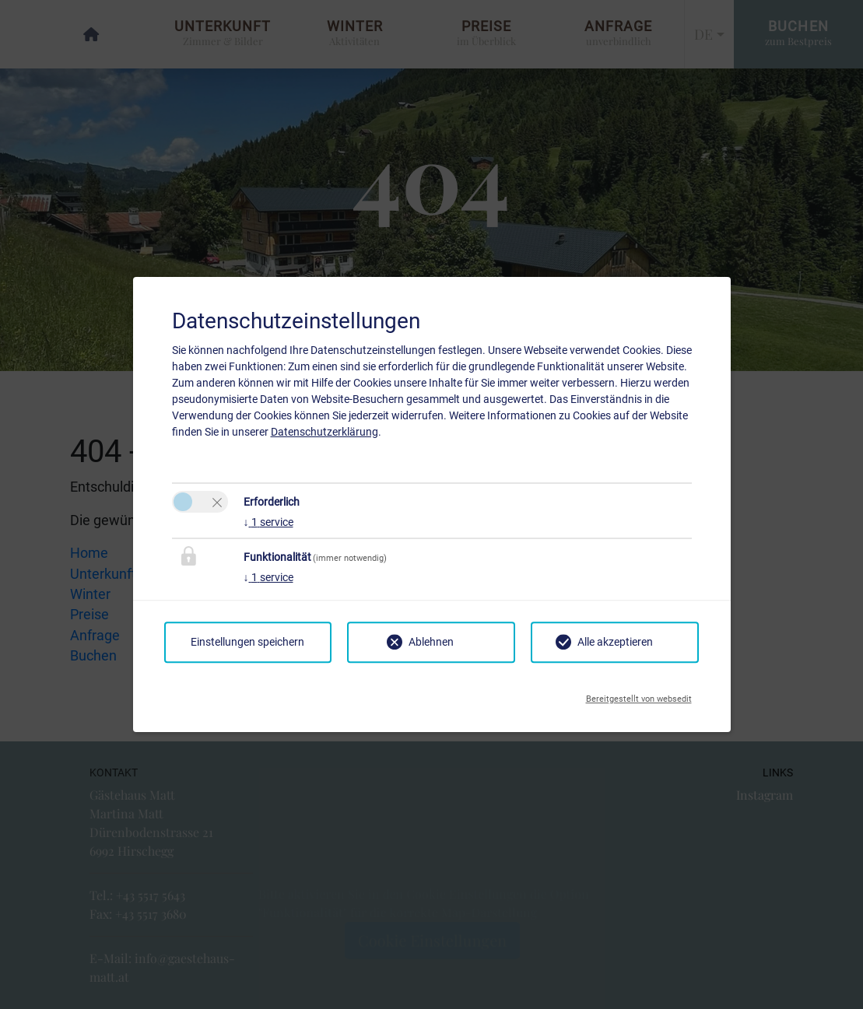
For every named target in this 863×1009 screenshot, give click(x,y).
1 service (268, 522)
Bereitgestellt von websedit (639, 694)
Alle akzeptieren (615, 642)
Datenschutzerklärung (324, 432)
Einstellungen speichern (247, 642)
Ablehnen (431, 642)
